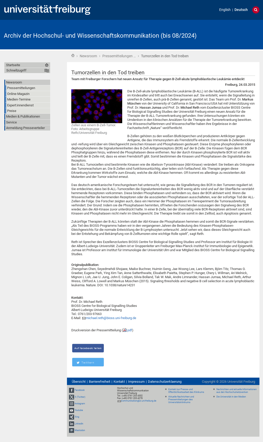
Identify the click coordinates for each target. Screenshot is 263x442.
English (225, 10)
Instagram (80, 403)
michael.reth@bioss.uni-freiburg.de (111, 318)
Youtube (79, 410)
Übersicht (79, 381)
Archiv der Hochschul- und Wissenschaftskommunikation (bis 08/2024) (100, 35)
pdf (129, 330)
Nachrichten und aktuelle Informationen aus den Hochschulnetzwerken (236, 390)
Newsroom (88, 56)
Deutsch (241, 10)
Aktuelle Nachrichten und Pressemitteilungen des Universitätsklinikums (181, 399)
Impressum (136, 381)
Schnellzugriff (16, 70)
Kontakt (119, 381)
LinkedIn (79, 423)
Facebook (80, 390)
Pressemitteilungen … (119, 56)
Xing (77, 417)
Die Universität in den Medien (231, 396)
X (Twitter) (80, 397)
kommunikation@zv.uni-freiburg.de (138, 401)
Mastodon (80, 430)
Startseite (72, 55)
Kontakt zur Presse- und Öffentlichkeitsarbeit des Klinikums (186, 390)
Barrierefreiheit (99, 381)
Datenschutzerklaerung (165, 381)
